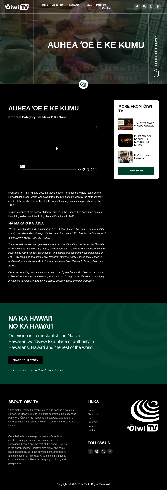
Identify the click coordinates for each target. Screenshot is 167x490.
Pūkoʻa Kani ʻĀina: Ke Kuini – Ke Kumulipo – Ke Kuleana (143, 140)
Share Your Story (25, 360)
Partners (101, 5)
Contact (107, 8)
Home (44, 5)
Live (89, 5)
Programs (73, 5)
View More (136, 170)
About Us (57, 5)
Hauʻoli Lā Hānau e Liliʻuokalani (143, 156)
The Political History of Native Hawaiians (144, 124)
